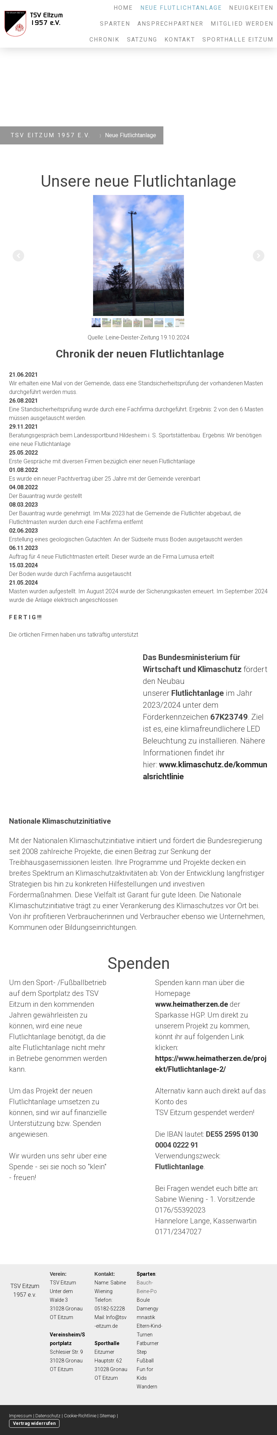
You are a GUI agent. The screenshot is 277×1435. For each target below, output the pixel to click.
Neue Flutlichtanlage (181, 7)
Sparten (115, 23)
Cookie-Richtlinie (80, 1415)
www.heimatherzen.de (191, 1004)
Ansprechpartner (170, 23)
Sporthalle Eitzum (237, 39)
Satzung (142, 39)
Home (123, 7)
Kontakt (179, 39)
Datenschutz (48, 1415)
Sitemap (108, 1415)
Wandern (147, 1387)
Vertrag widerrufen (34, 1423)
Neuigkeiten (251, 7)
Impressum (20, 1415)
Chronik (104, 39)
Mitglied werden (242, 23)
